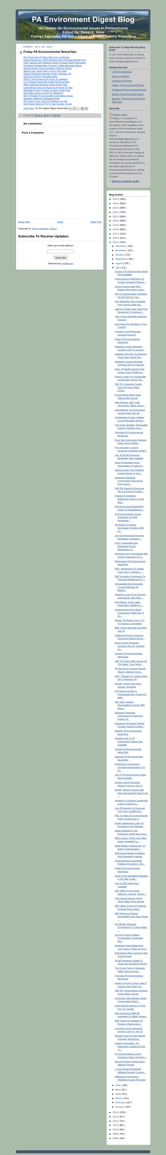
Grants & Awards (120, 76)
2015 (115, 242)
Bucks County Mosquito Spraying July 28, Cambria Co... (130, 646)
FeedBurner (67, 263)
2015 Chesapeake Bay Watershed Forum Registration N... (126, 546)
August (119, 263)
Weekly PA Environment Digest (127, 94)
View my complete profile (125, 181)
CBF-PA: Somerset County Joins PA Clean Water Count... (128, 387)
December (121, 246)
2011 (115, 1125)
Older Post (95, 222)
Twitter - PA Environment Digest (128, 85)
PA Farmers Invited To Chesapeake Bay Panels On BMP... (130, 694)
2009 (115, 1134)
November (121, 250)
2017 (115, 234)
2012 (115, 1121)
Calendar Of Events (122, 81)
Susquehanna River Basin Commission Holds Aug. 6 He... (129, 612)
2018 (115, 229)
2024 (115, 203)
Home (60, 222)
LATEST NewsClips (122, 72)
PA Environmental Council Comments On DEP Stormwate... (128, 517)
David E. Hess (120, 114)
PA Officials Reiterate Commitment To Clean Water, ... (131, 927)
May (117, 1089)
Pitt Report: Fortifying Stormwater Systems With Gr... (129, 528)
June (118, 1085)
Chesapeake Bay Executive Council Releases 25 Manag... (129, 587)
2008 (115, 1138)
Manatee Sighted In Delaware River (41, 98)
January (119, 1107)
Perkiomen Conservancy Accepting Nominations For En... (130, 767)
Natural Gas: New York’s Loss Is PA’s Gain (45, 71)
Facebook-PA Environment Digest (129, 90)
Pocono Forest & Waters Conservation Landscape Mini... (129, 938)
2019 (115, 225)
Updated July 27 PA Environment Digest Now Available (129, 741)
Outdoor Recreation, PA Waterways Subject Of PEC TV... (130, 1046)
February (120, 1102)
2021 (115, 216)
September (121, 259)
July (117, 267)
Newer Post (24, 222)
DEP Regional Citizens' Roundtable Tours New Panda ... (131, 916)
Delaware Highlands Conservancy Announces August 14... (129, 716)
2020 (115, 220)
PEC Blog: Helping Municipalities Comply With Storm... (130, 705)
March (118, 1098)
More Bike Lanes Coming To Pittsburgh (43, 93)
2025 (115, 199)
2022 (115, 212)
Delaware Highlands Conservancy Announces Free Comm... (129, 480)
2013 (115, 1116)
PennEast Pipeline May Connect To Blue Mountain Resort (52, 65)
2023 (115, 208)
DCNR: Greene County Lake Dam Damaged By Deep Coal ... (131, 793)
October (119, 255)
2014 (115, 1112)
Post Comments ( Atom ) (44, 228)
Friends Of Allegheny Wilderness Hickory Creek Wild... (129, 499)
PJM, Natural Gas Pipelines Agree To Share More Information (54, 63)
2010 (115, 1129)
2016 (115, 238)
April (118, 1094)
